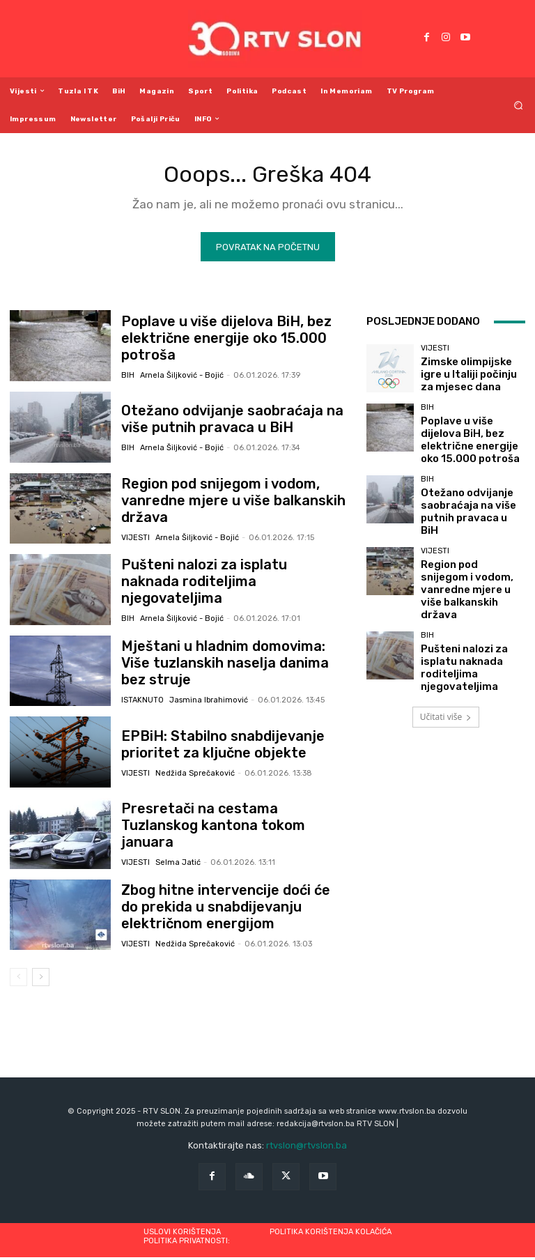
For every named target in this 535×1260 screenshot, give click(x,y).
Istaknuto (142, 692)
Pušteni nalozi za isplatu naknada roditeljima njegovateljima (215, 584)
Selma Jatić (178, 854)
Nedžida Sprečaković (195, 773)
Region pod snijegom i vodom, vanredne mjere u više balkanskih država (232, 503)
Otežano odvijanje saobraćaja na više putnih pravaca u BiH (226, 422)
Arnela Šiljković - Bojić (182, 366)
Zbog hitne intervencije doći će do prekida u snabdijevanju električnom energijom (223, 910)
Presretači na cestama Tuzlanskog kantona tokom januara (220, 828)
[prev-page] (18, 980)
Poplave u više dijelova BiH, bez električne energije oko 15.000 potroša (230, 340)
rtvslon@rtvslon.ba (306, 1149)
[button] (518, 104)
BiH (127, 367)
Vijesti (135, 529)
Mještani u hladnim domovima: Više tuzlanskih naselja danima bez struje (224, 665)
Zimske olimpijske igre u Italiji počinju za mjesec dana (468, 376)
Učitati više (446, 656)
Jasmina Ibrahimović (208, 692)
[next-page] (40, 980)
